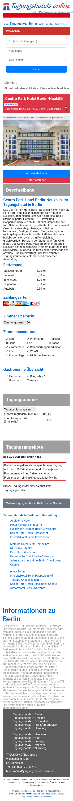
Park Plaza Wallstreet (23, 552)
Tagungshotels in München (29, 744)
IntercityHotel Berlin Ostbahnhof (30, 537)
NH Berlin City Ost (21, 548)
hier (60, 503)
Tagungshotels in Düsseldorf (30, 721)
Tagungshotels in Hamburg (29, 728)
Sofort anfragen (36, 180)
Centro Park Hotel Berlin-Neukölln (53, 24)
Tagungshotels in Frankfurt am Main (35, 724)
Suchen (36, 69)
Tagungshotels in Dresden (29, 717)
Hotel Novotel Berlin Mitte (26, 524)
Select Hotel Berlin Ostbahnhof (29, 533)
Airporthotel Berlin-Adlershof (27, 588)
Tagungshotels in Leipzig (28, 741)
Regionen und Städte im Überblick (36, 797)
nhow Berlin (17, 571)
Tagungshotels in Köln (26, 737)
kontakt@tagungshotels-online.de (33, 771)
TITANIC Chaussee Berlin (25, 579)
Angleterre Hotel (20, 520)
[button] (8, 141)
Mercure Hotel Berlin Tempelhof (29, 544)
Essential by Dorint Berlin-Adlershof (32, 556)
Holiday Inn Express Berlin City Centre (33, 529)
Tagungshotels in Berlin (29, 503)
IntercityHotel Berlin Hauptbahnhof (31, 575)
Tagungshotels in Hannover (30, 734)
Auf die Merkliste (36, 173)
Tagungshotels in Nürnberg (29, 748)
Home (5, 24)
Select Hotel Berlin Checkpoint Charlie (33, 584)
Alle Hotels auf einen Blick (52, 794)
